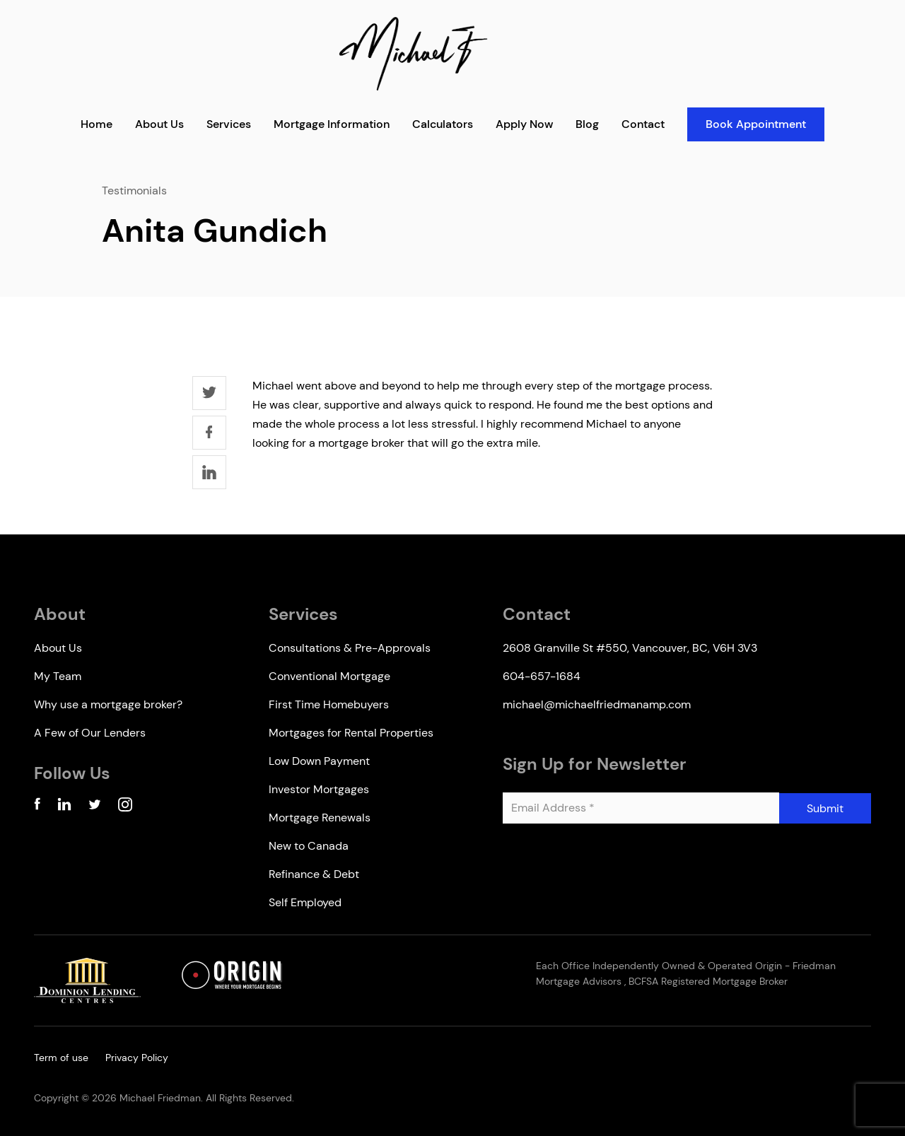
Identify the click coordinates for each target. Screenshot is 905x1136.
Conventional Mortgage (329, 676)
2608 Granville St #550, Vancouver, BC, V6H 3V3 (630, 647)
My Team (57, 676)
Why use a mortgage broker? (108, 704)
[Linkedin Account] (64, 806)
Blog (587, 124)
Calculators (442, 124)
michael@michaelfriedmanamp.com (597, 704)
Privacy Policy (136, 1057)
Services (228, 124)
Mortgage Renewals (319, 817)
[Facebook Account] (37, 806)
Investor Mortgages (319, 789)
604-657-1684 (541, 676)
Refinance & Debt (314, 874)
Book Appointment (756, 124)
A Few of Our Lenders (90, 732)
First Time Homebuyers (329, 704)
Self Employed (305, 902)
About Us (159, 124)
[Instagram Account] (125, 806)
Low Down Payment (319, 761)
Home (96, 124)
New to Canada (309, 845)
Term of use (61, 1057)
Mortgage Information (332, 124)
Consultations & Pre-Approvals (350, 647)
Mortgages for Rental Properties (351, 732)
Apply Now (524, 124)
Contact (643, 124)
